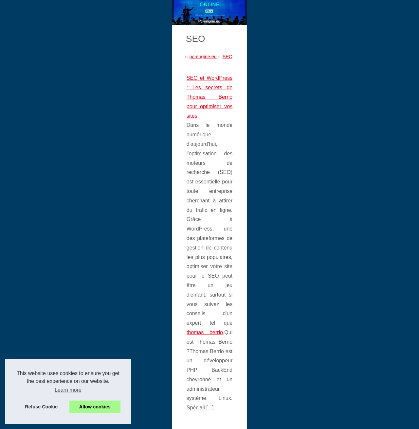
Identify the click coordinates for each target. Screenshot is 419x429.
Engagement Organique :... (344, 215)
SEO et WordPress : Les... (343, 349)
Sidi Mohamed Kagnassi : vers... (349, 276)
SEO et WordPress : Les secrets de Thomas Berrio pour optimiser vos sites (103, 198)
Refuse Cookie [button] (41, 406)
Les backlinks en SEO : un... (345, 246)
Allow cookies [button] (95, 406)
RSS (161, 414)
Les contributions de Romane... (348, 305)
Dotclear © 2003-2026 (189, 414)
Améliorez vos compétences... (347, 394)
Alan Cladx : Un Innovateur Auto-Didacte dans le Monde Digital (89, 274)
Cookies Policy (139, 414)
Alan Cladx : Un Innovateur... (346, 364)
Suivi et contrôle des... (339, 201)
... (55, 245)
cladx (34, 283)
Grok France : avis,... (338, 290)
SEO (57, 176)
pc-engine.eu (32, 176)
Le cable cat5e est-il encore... (346, 172)
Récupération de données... (345, 187)
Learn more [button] (68, 390)
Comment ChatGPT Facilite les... (350, 319)
